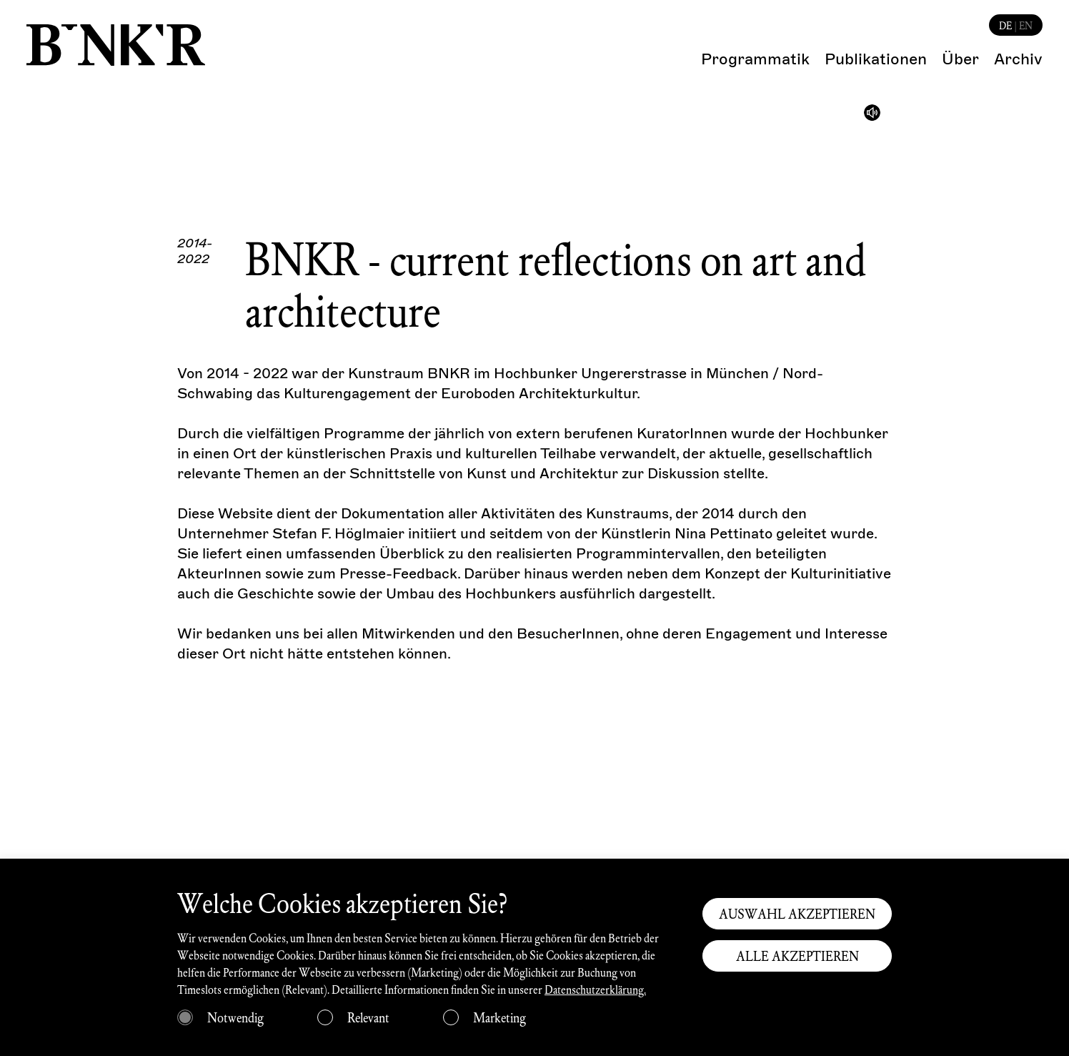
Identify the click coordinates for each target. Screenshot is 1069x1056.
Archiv (1018, 59)
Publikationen (876, 59)
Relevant (368, 1017)
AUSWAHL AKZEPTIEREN (797, 914)
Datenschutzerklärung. (595, 989)
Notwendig (235, 1017)
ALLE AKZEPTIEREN (797, 956)
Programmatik (755, 59)
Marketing (499, 1017)
